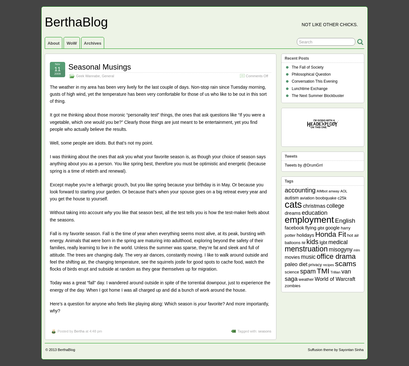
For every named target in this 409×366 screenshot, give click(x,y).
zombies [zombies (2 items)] (292, 285)
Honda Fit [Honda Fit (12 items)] (330, 234)
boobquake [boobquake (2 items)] (325, 198)
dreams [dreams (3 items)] (293, 213)
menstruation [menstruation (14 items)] (306, 249)
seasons (264, 331)
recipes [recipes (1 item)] (328, 265)
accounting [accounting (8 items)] (300, 190)
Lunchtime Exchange (310, 88)
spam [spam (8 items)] (308, 271)
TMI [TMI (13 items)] (323, 271)
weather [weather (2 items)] (306, 279)
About (53, 43)
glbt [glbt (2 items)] (320, 228)
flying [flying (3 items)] (310, 227)
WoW (71, 43)
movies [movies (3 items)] (292, 257)
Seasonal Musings (99, 67)
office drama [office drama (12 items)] (336, 256)
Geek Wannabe (88, 76)
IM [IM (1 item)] (303, 243)
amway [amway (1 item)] (333, 191)
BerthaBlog (76, 22)
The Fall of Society (307, 67)
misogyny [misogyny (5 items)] (340, 249)
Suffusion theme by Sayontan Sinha (336, 350)
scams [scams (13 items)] (345, 263)
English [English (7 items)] (345, 220)
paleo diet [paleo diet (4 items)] (296, 264)
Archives (93, 43)
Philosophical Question (311, 74)
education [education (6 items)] (314, 212)
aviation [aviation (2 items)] (307, 198)
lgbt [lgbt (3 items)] (323, 242)
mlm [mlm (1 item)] (357, 250)
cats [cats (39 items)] (293, 204)
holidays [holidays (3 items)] (305, 235)
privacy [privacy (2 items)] (315, 264)
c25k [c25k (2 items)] (341, 198)
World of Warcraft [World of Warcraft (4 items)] (335, 279)
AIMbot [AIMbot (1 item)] (322, 191)
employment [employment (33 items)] (309, 219)
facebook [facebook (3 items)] (294, 227)
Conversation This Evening (314, 81)
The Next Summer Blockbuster (318, 95)
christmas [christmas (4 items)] (314, 206)
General (108, 76)
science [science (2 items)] (292, 272)
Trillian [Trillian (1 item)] (335, 272)
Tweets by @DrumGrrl (304, 165)
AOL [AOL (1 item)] (343, 191)
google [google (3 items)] (332, 227)
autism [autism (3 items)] (292, 197)
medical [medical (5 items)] (338, 242)
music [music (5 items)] (308, 257)
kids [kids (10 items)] (312, 242)
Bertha (79, 331)
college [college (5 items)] (335, 206)
